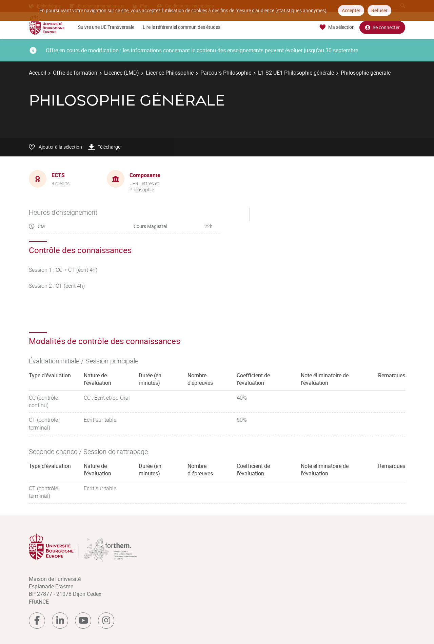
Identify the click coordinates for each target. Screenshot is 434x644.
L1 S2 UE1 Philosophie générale (296, 72)
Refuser (379, 10)
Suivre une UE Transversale (106, 27)
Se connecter (382, 27)
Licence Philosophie (170, 72)
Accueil (37, 72)
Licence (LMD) (121, 72)
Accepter (351, 10)
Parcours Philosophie (225, 72)
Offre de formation (75, 72)
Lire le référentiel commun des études (181, 27)
